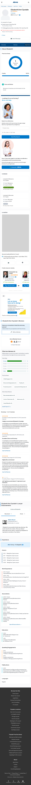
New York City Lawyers (15, 712)
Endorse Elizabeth (15, 509)
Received (8, 514)
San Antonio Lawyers (15, 727)
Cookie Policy (23, 773)
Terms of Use (7, 773)
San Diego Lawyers (15, 729)
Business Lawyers (15, 739)
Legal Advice (15, 698)
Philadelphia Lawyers (15, 723)
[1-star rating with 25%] (15, 371)
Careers (15, 764)
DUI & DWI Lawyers (15, 743)
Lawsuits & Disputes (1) (20, 387)
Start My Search (15, 137)
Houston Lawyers (15, 718)
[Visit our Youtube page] (23, 781)
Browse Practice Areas (16, 700)
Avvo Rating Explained (15, 769)
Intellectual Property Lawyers (15, 752)
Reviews (16, 44)
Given (22, 514)
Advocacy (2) (20, 399)
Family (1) (21, 383)
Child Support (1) (7, 379)
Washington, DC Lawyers (15, 720)
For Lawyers (15, 704)
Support (15, 766)
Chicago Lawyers (15, 716)
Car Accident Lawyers (15, 748)
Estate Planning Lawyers (15, 746)
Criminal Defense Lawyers (15, 741)
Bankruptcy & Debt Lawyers (15, 737)
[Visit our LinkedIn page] (18, 781)
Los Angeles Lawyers (15, 714)
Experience (27, 44)
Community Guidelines (15, 774)
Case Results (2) (7, 403)
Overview (3, 44)
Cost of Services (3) (8, 399)
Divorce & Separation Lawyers (15, 750)
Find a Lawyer (16, 693)
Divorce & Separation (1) (9, 383)
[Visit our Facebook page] (8, 781)
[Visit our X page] (13, 781)
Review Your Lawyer (15, 695)
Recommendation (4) (9, 395)
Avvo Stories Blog (15, 702)
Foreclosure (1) (7, 387)
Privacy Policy (15, 773)
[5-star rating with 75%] (15, 361)
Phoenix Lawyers (15, 725)
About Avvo (15, 762)
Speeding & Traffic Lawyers (15, 754)
